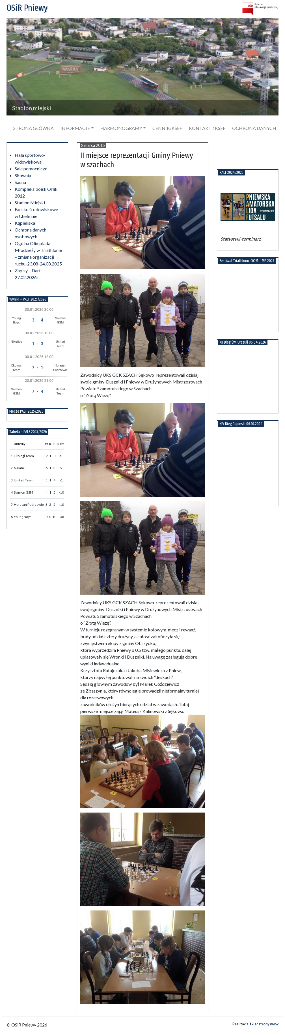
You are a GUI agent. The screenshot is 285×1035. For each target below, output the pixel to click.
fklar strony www (264, 1024)
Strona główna (33, 128)
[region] (142, 66)
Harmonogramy (121, 128)
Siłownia (23, 175)
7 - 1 (37, 367)
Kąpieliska (25, 223)
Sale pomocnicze (31, 168)
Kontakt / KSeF (207, 128)
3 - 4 (37, 320)
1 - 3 (37, 344)
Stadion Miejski (30, 202)
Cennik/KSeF (167, 128)
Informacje (75, 128)
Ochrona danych (254, 128)
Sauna (20, 182)
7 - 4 (37, 391)
